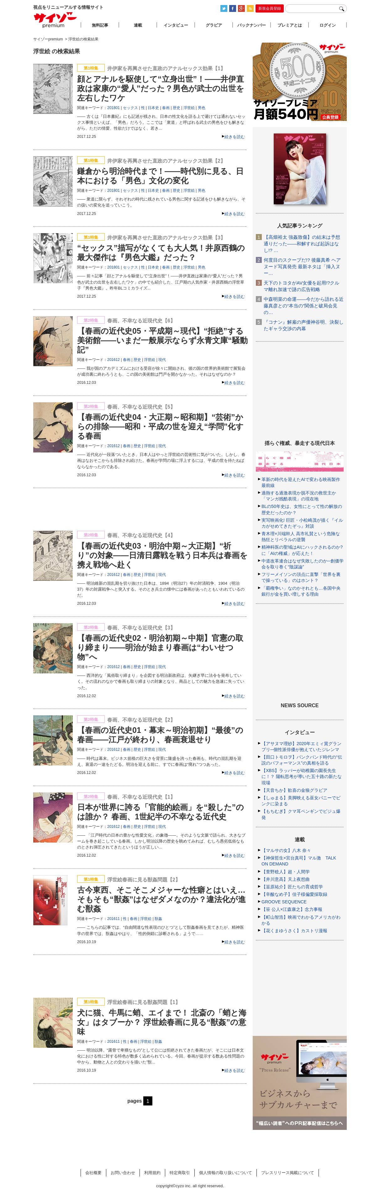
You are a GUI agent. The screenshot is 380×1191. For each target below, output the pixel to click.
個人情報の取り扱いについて (225, 1172)
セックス (130, 108)
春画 (166, 108)
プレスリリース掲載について (287, 1172)
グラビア (214, 25)
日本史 (153, 108)
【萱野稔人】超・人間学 (285, 871)
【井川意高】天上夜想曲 (285, 879)
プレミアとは (289, 25)
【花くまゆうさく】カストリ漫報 (294, 930)
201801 (113, 108)
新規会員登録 (269, 8)
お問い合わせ (123, 1172)
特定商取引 (180, 1172)
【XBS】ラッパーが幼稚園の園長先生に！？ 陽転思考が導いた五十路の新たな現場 (301, 776)
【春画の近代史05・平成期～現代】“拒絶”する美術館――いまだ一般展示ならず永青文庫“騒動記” (162, 340)
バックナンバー (251, 25)
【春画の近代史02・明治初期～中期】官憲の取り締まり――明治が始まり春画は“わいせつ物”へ (160, 647)
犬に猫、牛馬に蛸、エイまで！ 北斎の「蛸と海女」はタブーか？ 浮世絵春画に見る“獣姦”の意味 (161, 1022)
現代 (162, 360)
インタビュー (176, 25)
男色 (201, 108)
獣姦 (158, 919)
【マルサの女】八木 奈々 (286, 850)
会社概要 (93, 1172)
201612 (113, 360)
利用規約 (152, 1172)
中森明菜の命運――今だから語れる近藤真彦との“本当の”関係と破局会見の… (304, 305)
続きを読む (234, 136)
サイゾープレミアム (55, 20)
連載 (138, 25)
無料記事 (100, 25)
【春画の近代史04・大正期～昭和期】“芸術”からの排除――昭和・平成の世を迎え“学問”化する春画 (160, 426)
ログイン (327, 25)
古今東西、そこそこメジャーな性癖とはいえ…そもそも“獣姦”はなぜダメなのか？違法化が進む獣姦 (161, 899)
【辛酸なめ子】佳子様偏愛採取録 (294, 894)
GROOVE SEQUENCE (284, 901)
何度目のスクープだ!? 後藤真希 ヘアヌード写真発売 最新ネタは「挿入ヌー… (302, 266)
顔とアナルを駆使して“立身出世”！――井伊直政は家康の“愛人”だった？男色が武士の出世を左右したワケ (160, 88)
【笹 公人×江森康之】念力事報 (291, 909)
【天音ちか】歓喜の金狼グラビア (294, 790)
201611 (113, 919)
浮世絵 (189, 108)
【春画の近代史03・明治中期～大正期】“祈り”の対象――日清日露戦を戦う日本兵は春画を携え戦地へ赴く (162, 555)
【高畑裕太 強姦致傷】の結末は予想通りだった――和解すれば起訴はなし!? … (302, 243)
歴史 (176, 108)
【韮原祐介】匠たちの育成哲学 (292, 886)
